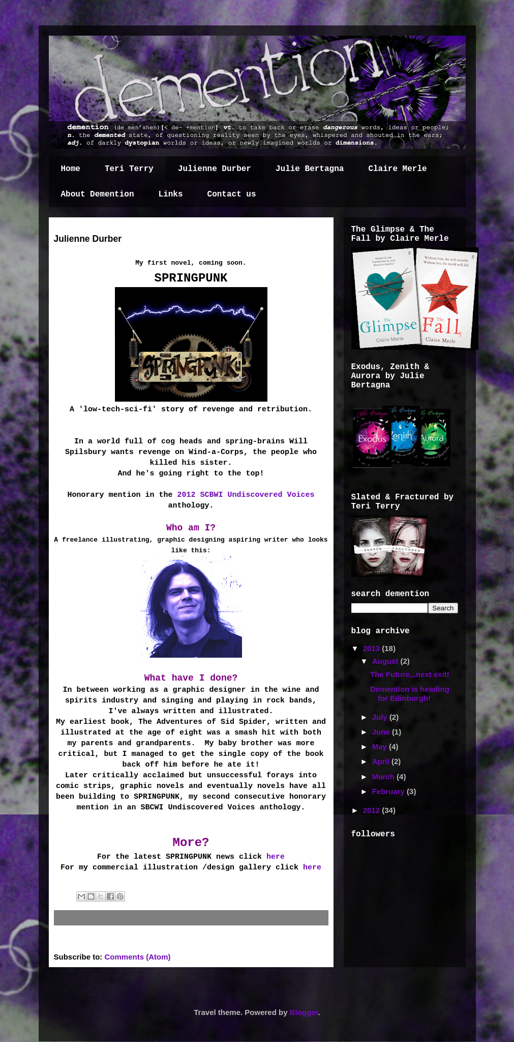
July (380, 717)
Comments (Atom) (138, 956)
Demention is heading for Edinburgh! (409, 693)
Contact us (231, 194)
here (275, 857)
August (386, 661)
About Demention (97, 194)
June (382, 731)
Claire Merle (397, 169)
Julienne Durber (214, 169)
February (389, 791)
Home (70, 169)
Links (171, 194)
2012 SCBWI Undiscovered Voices (246, 495)
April (381, 761)
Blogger (304, 1012)
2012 (372, 810)
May (380, 746)
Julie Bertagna (310, 169)
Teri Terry (129, 169)
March (384, 776)
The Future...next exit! (409, 674)
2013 (372, 648)
